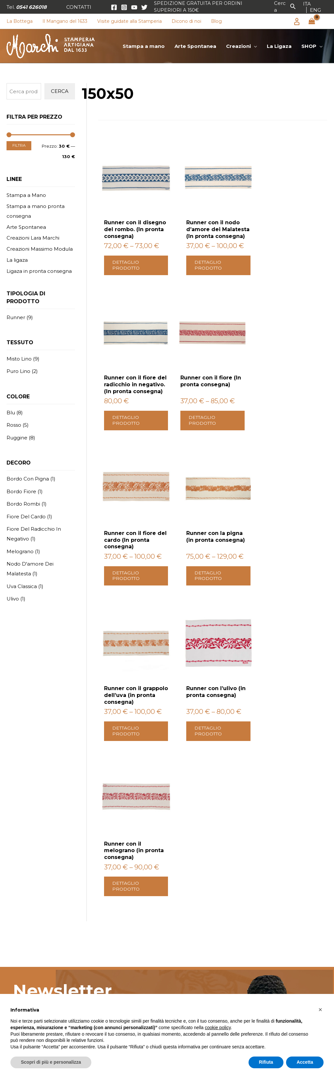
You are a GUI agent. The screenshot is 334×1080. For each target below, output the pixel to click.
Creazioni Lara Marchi (33, 238)
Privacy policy (276, 943)
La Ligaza (103, 971)
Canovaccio (190, 971)
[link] (307, 4)
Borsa (182, 990)
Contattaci (260, 861)
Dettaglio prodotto (127, 262)
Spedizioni (272, 933)
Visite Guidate (110, 990)
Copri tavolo (190, 952)
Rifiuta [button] (266, 1062)
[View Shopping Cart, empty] (312, 21)
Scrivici (53, 861)
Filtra (18, 145)
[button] (78, 7)
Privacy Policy (74, 780)
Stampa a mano (112, 924)
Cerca (59, 91)
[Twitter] (144, 7)
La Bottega (106, 980)
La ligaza (17, 260)
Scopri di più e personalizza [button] (51, 1062)
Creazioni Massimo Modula (40, 249)
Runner (185, 962)
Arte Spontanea (26, 227)
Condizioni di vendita (285, 924)
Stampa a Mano (26, 195)
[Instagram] (124, 7)
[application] (254, 46)
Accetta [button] (304, 1062)
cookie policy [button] (218, 1027)
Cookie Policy (276, 952)
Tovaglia (186, 933)
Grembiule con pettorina (207, 924)
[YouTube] (134, 7)
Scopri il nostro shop (178, 861)
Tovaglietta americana (204, 980)
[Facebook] (114, 7)
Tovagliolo (188, 943)
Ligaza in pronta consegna (39, 271)
